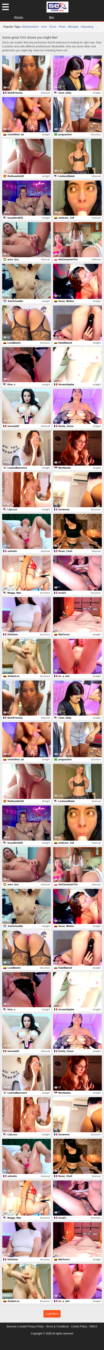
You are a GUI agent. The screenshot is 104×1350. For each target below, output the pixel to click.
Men (51, 17)
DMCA (93, 1326)
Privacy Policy (35, 1326)
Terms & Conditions (57, 1326)
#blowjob (73, 26)
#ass (44, 26)
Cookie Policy (79, 1326)
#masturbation (30, 26)
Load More (52, 1313)
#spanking (87, 26)
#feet (62, 26)
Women (18, 17)
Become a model (17, 1326)
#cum (52, 26)
